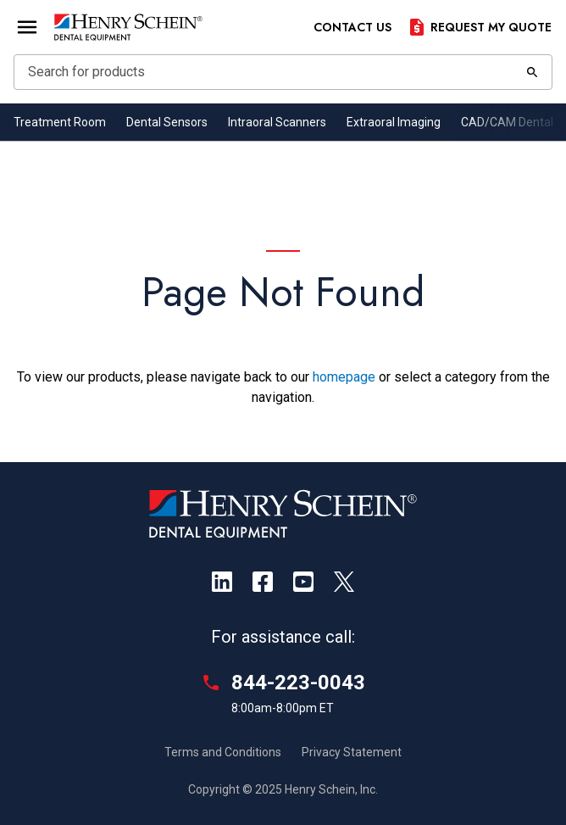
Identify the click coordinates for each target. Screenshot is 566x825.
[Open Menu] (27, 27)
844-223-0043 (298, 682)
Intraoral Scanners (277, 122)
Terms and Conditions (222, 752)
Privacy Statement (352, 752)
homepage (344, 377)
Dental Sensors (167, 122)
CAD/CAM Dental (507, 122)
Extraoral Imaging (394, 122)
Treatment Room (60, 122)
